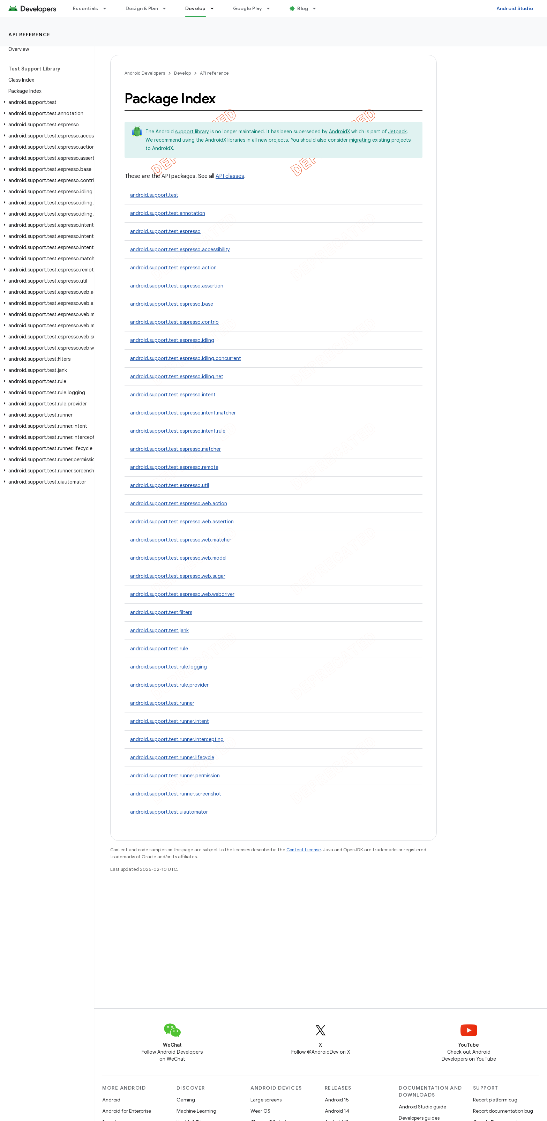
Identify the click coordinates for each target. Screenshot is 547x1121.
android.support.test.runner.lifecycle (172, 757)
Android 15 (337, 1100)
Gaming (186, 1100)
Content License (303, 850)
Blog (302, 8)
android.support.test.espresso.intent (173, 394)
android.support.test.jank (159, 630)
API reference (29, 34)
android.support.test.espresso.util (169, 485)
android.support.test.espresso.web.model (178, 558)
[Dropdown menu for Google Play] (271, 8)
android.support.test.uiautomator (169, 812)
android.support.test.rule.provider (169, 685)
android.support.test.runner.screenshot (175, 794)
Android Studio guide (422, 1107)
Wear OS (260, 1111)
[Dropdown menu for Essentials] (107, 8)
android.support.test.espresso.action (173, 267)
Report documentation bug (503, 1111)
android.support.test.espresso (165, 231)
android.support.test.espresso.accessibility (180, 249)
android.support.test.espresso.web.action (178, 503)
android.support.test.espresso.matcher (175, 449)
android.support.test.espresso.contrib (174, 322)
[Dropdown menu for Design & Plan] (167, 8)
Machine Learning (196, 1111)
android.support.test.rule (159, 648)
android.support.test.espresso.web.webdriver (182, 594)
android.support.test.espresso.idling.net (176, 376)
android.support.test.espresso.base (171, 304)
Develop (182, 73)
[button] (45, 102)
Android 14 (337, 1111)
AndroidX (339, 131)
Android (111, 1100)
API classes (230, 176)
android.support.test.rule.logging (168, 667)
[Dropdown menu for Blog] (317, 8)
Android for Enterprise (126, 1111)
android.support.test (154, 195)
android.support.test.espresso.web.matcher (180, 540)
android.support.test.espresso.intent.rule (177, 431)
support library (192, 131)
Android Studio (514, 8)
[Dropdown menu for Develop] (215, 8)
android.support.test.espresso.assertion (176, 286)
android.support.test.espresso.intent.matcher (183, 413)
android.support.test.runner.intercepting (177, 739)
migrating (360, 140)
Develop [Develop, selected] (195, 8)
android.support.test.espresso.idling (172, 340)
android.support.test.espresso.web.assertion (182, 521)
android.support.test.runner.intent (169, 721)
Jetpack (397, 131)
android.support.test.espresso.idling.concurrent (185, 358)
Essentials (85, 8)
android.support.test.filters (161, 612)
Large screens (266, 1100)
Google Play (247, 8)
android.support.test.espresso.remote (174, 467)
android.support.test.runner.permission (175, 775)
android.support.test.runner (162, 703)
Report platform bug (495, 1100)
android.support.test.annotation (167, 213)
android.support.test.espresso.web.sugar (177, 576)
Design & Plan (142, 8)
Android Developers (145, 73)
